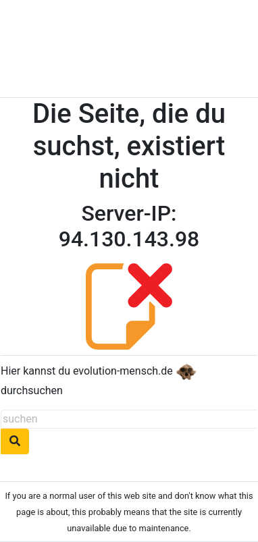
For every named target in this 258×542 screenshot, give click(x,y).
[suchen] (129, 419)
